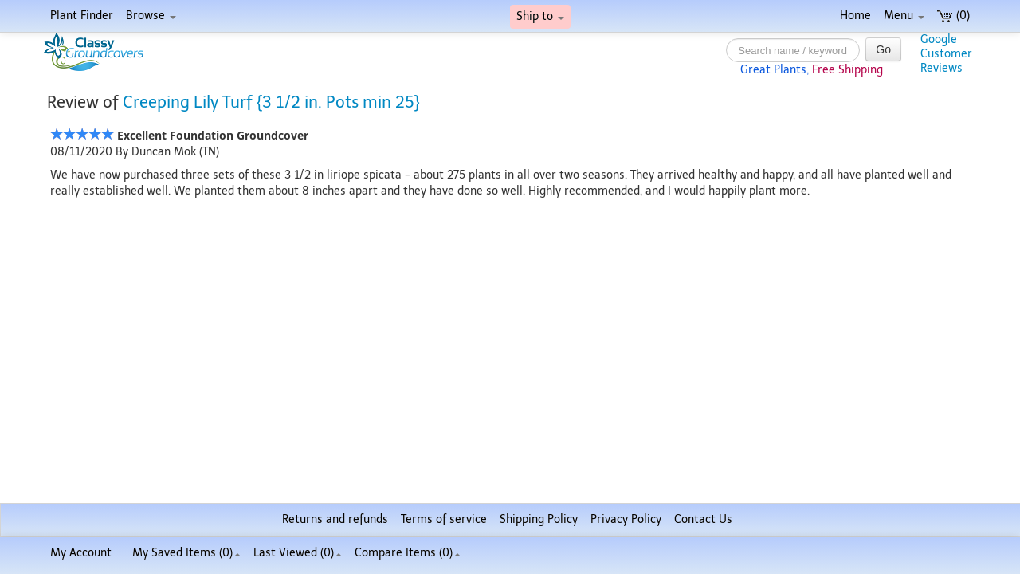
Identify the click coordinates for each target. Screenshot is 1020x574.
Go (883, 49)
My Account (81, 553)
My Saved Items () (186, 553)
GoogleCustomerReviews (946, 54)
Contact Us (703, 519)
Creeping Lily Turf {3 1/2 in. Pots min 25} (271, 102)
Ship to (540, 16)
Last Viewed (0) (297, 553)
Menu (904, 15)
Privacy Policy (625, 519)
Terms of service (444, 519)
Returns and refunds (335, 519)
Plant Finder (81, 15)
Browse (151, 15)
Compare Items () (408, 553)
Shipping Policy (539, 519)
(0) (953, 15)
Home (855, 15)
